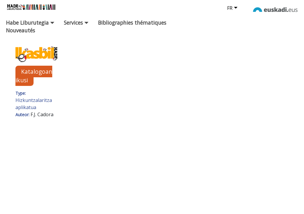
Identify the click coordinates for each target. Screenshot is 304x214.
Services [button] (76, 22)
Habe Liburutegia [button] (30, 22)
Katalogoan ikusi (33, 75)
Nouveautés (20, 30)
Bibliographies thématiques (132, 22)
